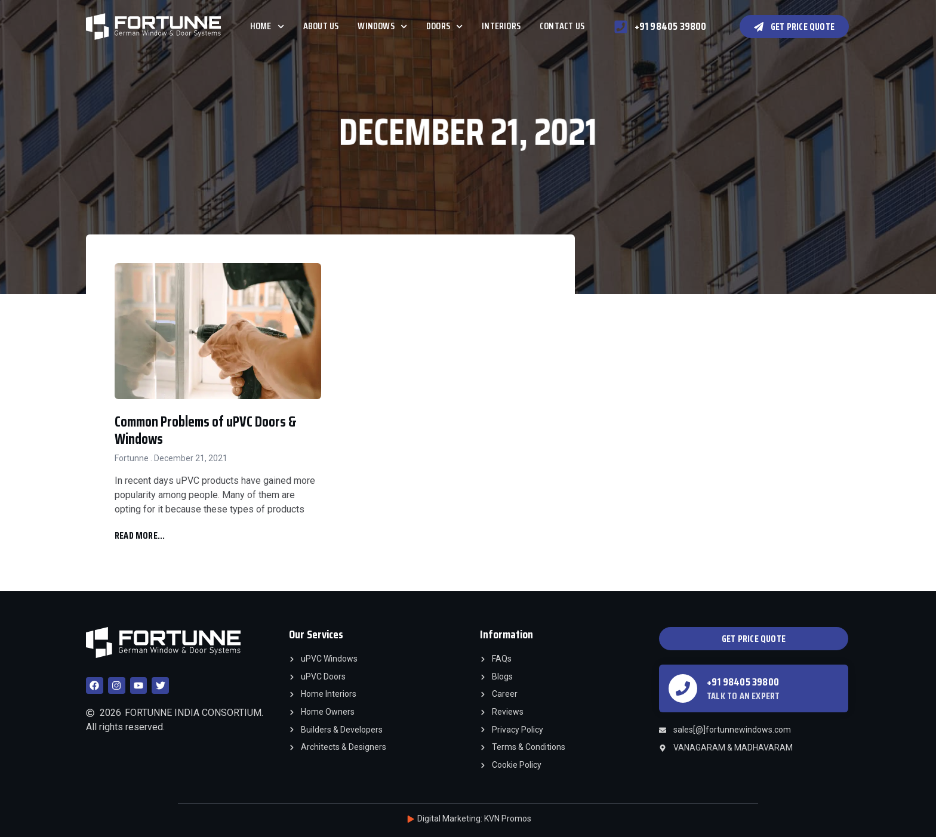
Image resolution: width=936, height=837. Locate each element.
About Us (321, 25)
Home (267, 26)
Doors (444, 26)
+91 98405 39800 (743, 682)
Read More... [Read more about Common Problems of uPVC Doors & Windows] (140, 535)
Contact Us (562, 25)
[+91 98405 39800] (683, 688)
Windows (382, 26)
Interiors (501, 25)
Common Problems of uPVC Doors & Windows (206, 430)
